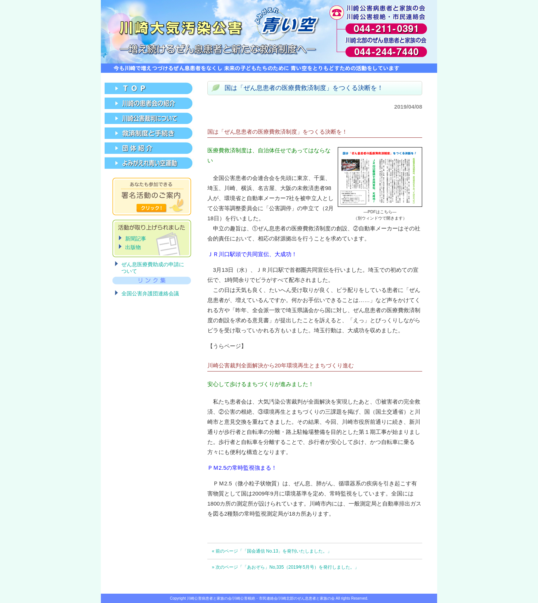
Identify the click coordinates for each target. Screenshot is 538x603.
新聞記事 (135, 239)
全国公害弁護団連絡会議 (150, 293)
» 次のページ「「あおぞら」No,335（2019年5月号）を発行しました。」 (285, 567)
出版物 (133, 247)
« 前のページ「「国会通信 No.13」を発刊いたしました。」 (272, 551)
